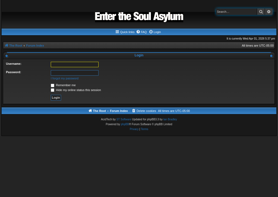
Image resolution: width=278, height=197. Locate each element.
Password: (13, 72)
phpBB (125, 124)
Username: (13, 63)
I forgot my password (64, 78)
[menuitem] (141, 32)
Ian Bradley (170, 119)
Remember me (63, 85)
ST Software (123, 119)
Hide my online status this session (76, 90)
